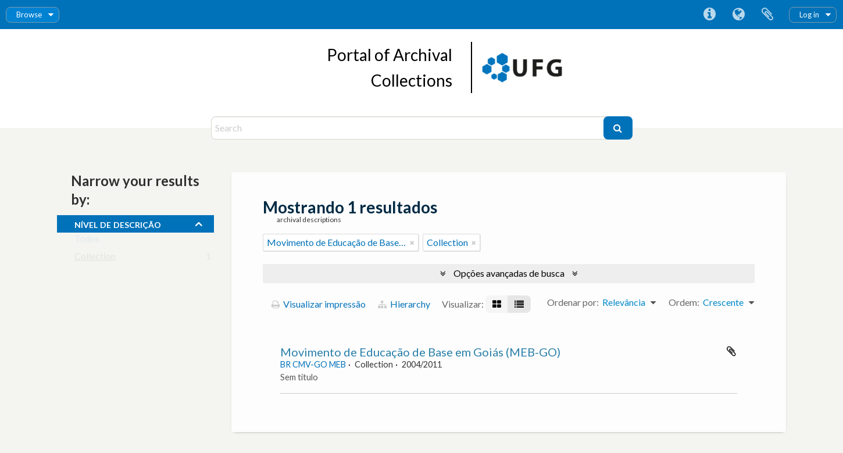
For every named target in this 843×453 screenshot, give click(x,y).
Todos (86, 241)
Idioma (738, 14)
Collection (95, 258)
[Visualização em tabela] (519, 304)
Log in (809, 14)
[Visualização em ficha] (496, 304)
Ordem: (684, 302)
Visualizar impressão (319, 303)
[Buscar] (618, 128)
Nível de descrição (117, 223)
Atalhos (709, 14)
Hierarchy (404, 303)
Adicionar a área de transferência (731, 351)
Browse (29, 14)
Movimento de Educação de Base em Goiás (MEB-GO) (420, 352)
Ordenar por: (573, 302)
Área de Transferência (767, 14)
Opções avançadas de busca (509, 273)
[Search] (408, 128)
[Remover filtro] (412, 242)
